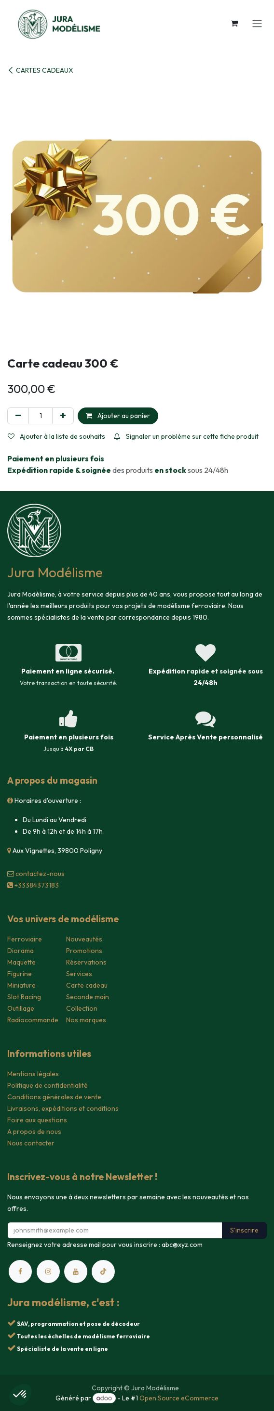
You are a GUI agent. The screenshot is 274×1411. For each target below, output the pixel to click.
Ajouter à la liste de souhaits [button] (56, 436)
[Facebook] (20, 1271)
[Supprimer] (18, 415)
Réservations (86, 962)
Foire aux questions (37, 1120)
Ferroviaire (24, 939)
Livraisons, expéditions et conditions (63, 1108)
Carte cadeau (87, 985)
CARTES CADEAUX (40, 70)
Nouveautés (84, 939)
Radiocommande (32, 1020)
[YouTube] (75, 1271)
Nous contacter (31, 1143)
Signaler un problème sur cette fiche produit (186, 436)
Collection (81, 1008)
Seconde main (87, 996)
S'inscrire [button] (244, 1230)
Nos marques (86, 1020)
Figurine (19, 973)
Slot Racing (24, 996)
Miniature (21, 985)
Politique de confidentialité (47, 1085)
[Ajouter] (63, 415)
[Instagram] (48, 1271)
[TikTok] (103, 1271)
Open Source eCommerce (179, 1398)
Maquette (21, 962)
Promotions (84, 950)
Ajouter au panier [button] (118, 415)
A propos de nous (34, 1131)
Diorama (20, 950)
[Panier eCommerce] (234, 23)
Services (79, 973)
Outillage (20, 1008)
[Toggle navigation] (257, 23)
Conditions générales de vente (54, 1097)
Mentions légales (33, 1073)
